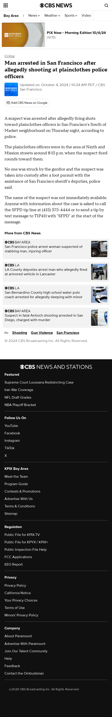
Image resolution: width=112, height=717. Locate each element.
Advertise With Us (18, 499)
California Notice (17, 593)
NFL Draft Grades (17, 397)
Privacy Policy (15, 585)
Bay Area (11, 15)
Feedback (12, 666)
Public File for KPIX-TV (22, 535)
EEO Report (13, 564)
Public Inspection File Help (25, 549)
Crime (9, 56)
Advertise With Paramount (24, 644)
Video (86, 15)
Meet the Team (16, 476)
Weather (52, 15)
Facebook (12, 433)
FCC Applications (18, 557)
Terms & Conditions (19, 506)
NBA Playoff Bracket (20, 405)
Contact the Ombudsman (24, 673)
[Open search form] (106, 5)
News (34, 15)
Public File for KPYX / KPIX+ (26, 542)
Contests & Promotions (22, 491)
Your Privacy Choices (20, 600)
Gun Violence (42, 333)
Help (8, 658)
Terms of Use (14, 608)
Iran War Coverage (18, 390)
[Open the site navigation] (21, 5)
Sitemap (10, 513)
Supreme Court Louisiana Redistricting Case (39, 382)
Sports (71, 15)
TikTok (9, 448)
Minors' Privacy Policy (21, 615)
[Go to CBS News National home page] (56, 5)
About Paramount (18, 636)
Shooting (19, 333)
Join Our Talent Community (25, 651)
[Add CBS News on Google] (26, 103)
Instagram (12, 440)
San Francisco (67, 333)
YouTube (11, 426)
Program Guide (16, 484)
